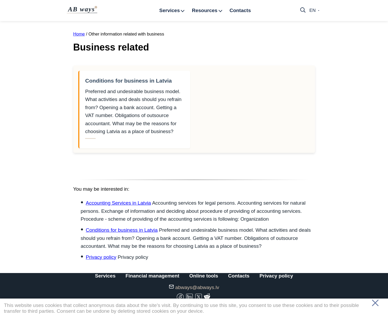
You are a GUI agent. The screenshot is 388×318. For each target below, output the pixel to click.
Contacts (238, 276)
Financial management (152, 276)
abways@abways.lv (197, 287)
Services (105, 276)
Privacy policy (101, 257)
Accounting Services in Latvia (118, 203)
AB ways (82, 9)
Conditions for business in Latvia (128, 81)
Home (79, 34)
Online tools (203, 276)
